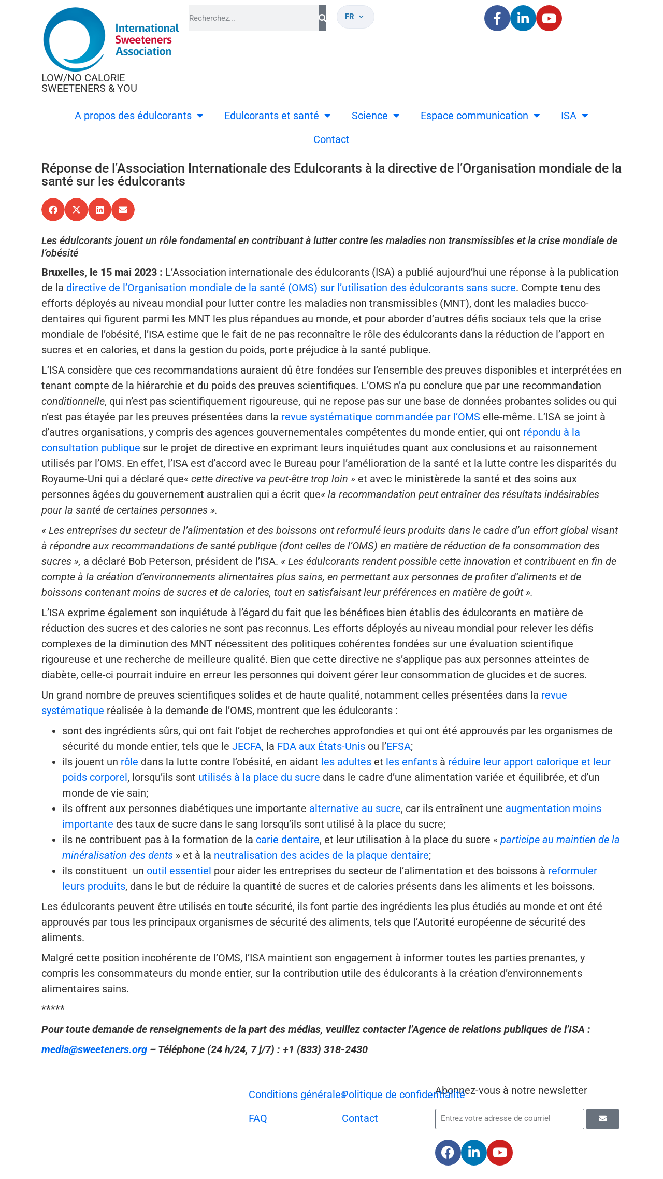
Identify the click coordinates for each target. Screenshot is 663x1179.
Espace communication (480, 115)
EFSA (398, 746)
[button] (53, 209)
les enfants (411, 762)
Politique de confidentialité (403, 1094)
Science (376, 115)
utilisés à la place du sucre (259, 777)
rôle (129, 762)
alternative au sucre (355, 808)
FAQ (258, 1118)
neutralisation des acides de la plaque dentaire (321, 855)
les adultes (346, 762)
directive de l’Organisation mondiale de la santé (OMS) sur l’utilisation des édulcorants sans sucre (291, 287)
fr (354, 16)
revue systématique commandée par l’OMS (380, 416)
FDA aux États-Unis (321, 746)
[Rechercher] (322, 18)
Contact (331, 139)
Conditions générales (297, 1094)
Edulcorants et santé (277, 115)
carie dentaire (288, 839)
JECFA (247, 746)
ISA (574, 115)
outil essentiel (179, 870)
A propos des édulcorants (139, 115)
